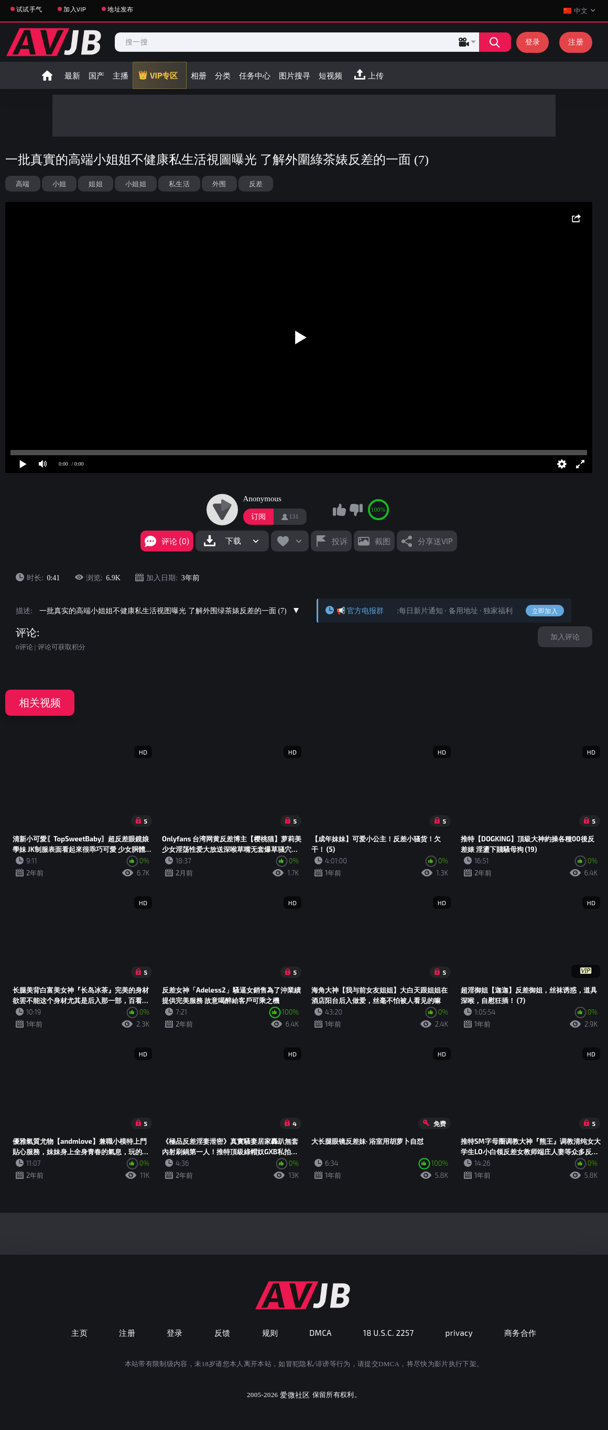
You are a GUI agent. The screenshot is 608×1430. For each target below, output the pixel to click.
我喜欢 (339, 509)
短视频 (330, 75)
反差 (256, 183)
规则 (270, 1332)
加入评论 (565, 636)
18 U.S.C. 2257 (388, 1332)
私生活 (179, 183)
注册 (575, 41)
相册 (199, 75)
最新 (72, 75)
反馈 (222, 1332)
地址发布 (120, 9)
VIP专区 (164, 75)
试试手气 (29, 9)
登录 (532, 41)
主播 (120, 75)
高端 (23, 183)
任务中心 (254, 75)
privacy (459, 1332)
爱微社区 (295, 1394)
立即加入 (545, 610)
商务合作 (520, 1332)
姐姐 (96, 183)
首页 (47, 75)
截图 (382, 541)
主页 (79, 1332)
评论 (26, 632)
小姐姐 (135, 183)
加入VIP (74, 9)
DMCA (320, 1332)
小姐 (59, 183)
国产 (96, 75)
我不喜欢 (356, 509)
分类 (223, 75)
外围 (219, 183)
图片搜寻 (294, 75)
